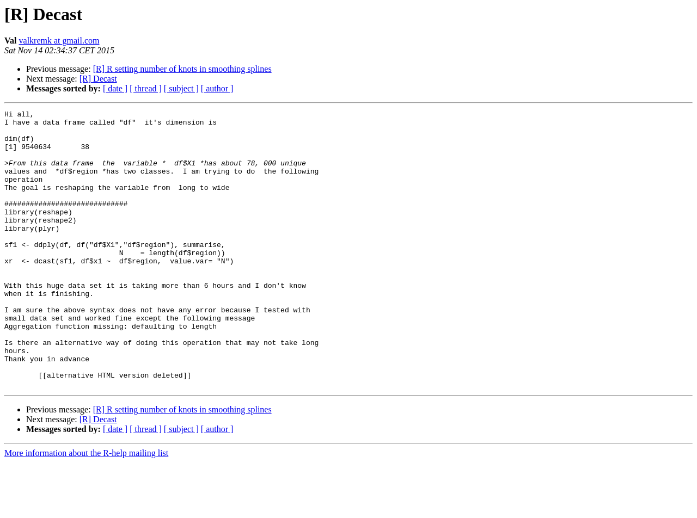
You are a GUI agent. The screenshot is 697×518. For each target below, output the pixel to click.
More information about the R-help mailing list (86, 508)
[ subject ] (181, 88)
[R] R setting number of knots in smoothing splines (182, 68)
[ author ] (217, 88)
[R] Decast (98, 78)
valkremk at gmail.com (59, 40)
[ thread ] (146, 88)
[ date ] (115, 88)
